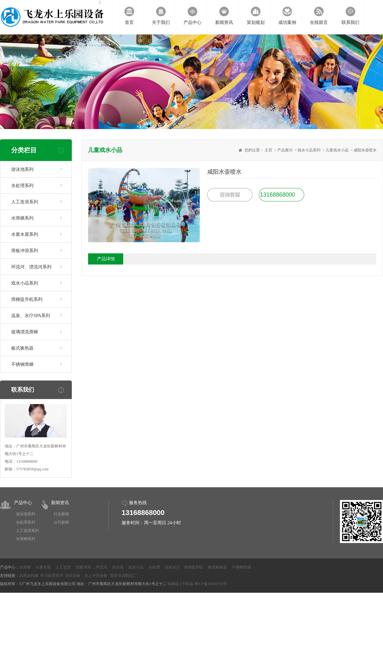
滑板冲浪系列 (24, 250)
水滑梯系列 (22, 218)
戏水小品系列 (24, 283)
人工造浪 (63, 567)
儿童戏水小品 (337, 150)
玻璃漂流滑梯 (24, 332)
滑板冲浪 (83, 567)
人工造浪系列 (24, 201)
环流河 (101, 567)
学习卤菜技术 (51, 575)
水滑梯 (25, 567)
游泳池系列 (22, 169)
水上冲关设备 (95, 575)
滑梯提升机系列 (26, 299)
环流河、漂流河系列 (31, 267)
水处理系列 (22, 185)
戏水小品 (136, 567)
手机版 (187, 584)
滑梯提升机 (193, 567)
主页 (268, 150)
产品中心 (23, 502)
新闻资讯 (60, 502)
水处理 (154, 567)
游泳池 (118, 567)
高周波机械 (28, 575)
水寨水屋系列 (24, 234)
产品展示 (285, 150)
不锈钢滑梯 (22, 364)
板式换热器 (22, 348)
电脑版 (173, 584)
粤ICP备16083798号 (210, 584)
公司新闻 (61, 522)
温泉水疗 (172, 567)
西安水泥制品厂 (123, 575)
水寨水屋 (43, 567)
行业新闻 (61, 514)
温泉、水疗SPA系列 (30, 315)
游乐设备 (72, 575)
